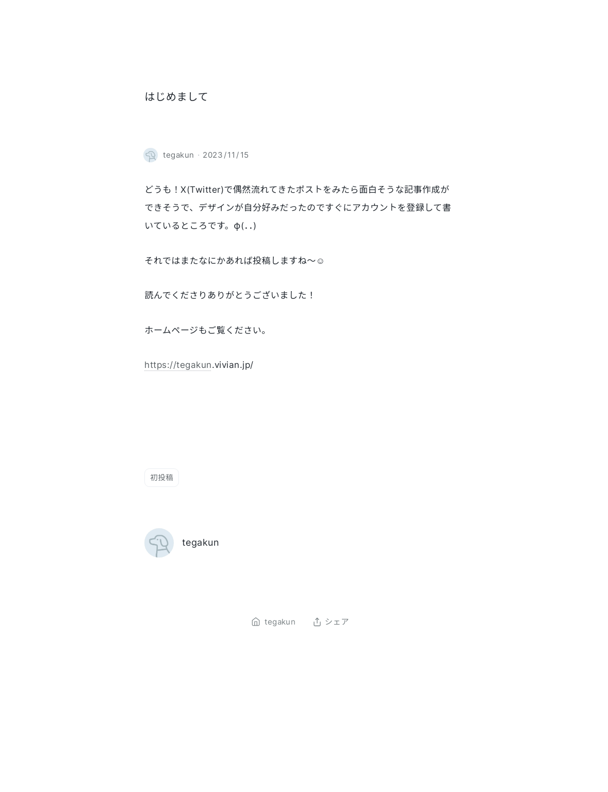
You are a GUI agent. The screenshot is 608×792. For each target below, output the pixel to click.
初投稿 (161, 477)
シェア (331, 622)
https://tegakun (177, 364)
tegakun (200, 542)
